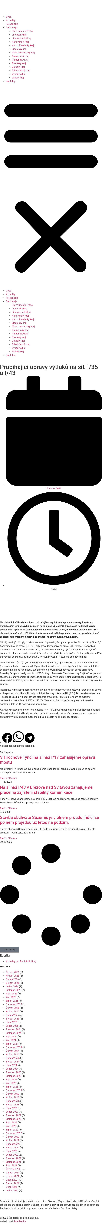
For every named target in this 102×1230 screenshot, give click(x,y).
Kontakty (10, 81)
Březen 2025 (12, 1018)
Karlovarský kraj (20, 41)
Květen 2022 (12, 1140)
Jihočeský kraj (19, 34)
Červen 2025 (12, 1008)
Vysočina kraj (19, 74)
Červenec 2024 (14, 1047)
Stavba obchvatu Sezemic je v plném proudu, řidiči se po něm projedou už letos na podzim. (49, 820)
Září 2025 (11, 997)
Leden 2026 (12, 986)
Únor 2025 (11, 1022)
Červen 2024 (12, 1050)
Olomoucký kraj (20, 56)
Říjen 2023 (11, 1079)
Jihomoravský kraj (21, 38)
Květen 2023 (12, 1097)
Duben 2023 (12, 1101)
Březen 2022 (12, 1147)
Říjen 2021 (11, 1165)
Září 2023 (11, 1083)
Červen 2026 (12, 972)
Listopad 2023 (13, 1076)
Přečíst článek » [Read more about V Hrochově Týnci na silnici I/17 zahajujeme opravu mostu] (8, 778)
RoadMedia (20, 1221)
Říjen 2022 (11, 1122)
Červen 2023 (12, 1093)
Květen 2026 (12, 975)
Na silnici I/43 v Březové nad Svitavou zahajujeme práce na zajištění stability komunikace (46, 790)
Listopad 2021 (13, 1161)
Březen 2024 (12, 1061)
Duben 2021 (12, 1179)
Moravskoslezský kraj (23, 52)
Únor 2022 (11, 1151)
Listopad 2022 (13, 1119)
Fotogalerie (12, 24)
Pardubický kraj (20, 59)
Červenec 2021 (14, 1169)
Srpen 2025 (12, 1000)
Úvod (8, 16)
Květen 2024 (12, 1054)
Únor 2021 (11, 1187)
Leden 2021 (12, 1190)
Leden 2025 (12, 1025)
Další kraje (11, 27)
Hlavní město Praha (22, 31)
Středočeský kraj (20, 70)
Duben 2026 (12, 979)
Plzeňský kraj (19, 63)
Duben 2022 (12, 1144)
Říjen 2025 (11, 993)
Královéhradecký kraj (23, 45)
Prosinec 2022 (13, 1115)
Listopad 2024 (13, 1033)
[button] (51, 186)
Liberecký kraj (19, 49)
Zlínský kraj (18, 77)
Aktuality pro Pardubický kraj (21, 961)
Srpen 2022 (12, 1129)
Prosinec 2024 (13, 1029)
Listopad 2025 (13, 990)
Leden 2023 (12, 1111)
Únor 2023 (11, 1108)
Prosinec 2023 (13, 1072)
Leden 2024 (12, 1068)
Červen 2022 (12, 1136)
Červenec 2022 (14, 1133)
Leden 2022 (12, 1154)
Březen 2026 (12, 982)
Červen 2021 (12, 1172)
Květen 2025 (12, 1011)
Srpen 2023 (12, 1086)
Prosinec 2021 (13, 1158)
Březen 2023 (12, 1104)
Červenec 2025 (14, 1004)
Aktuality (10, 20)
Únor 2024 (11, 1065)
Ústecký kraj (18, 66)
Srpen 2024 (12, 1043)
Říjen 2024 (11, 1036)
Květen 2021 (12, 1176)
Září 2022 (11, 1126)
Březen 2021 (12, 1183)
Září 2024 (11, 1040)
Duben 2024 (12, 1058)
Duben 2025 (12, 1015)
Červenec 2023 (14, 1090)
